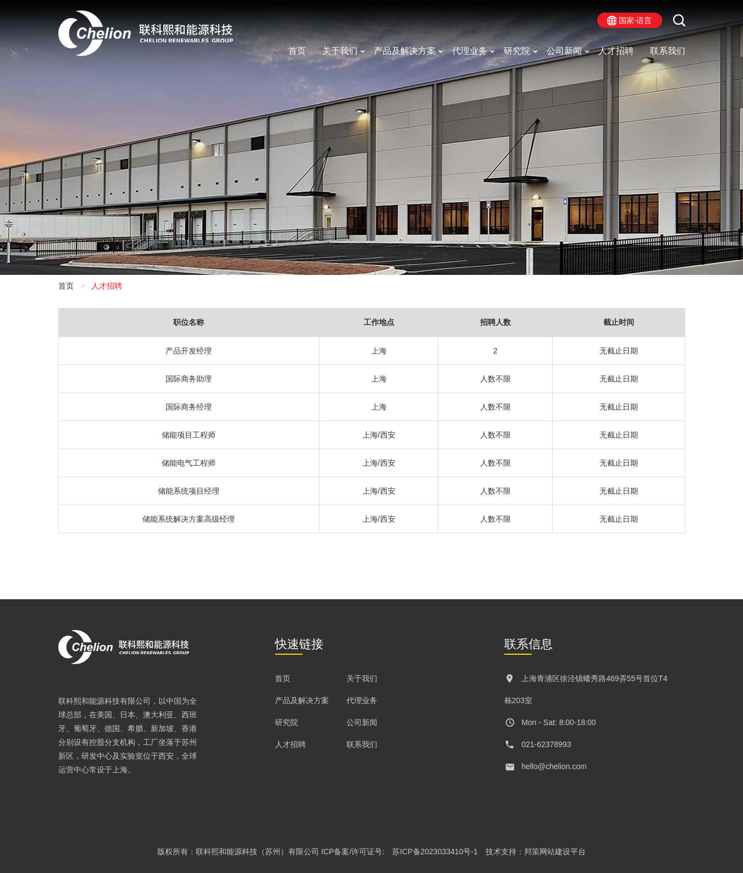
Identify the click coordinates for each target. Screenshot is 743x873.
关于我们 (339, 51)
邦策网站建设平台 (555, 851)
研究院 (517, 51)
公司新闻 (564, 51)
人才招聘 (616, 51)
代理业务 (469, 51)
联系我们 (667, 51)
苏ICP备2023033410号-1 (435, 851)
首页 (297, 51)
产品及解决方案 (405, 51)
